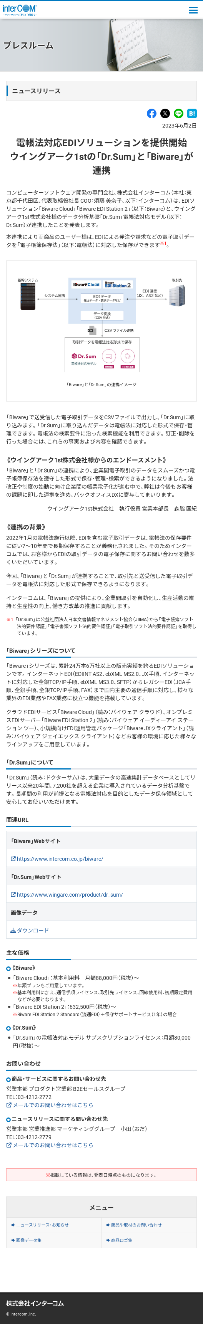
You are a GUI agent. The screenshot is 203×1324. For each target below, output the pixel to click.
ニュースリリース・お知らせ (42, 1225)
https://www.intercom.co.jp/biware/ (60, 858)
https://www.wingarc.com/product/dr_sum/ (70, 894)
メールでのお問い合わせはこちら (53, 1105)
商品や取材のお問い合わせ (136, 1225)
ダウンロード (33, 930)
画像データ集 (29, 1240)
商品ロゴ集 (121, 1240)
